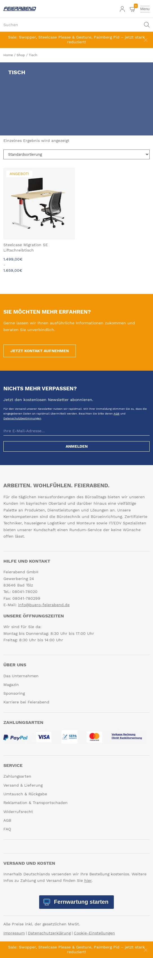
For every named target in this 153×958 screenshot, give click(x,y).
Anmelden (77, 446)
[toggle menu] (145, 9)
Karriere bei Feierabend (26, 702)
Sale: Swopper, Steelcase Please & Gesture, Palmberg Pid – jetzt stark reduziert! (76, 39)
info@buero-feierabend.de (44, 605)
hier (88, 880)
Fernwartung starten (80, 902)
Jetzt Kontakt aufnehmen (39, 350)
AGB (116, 413)
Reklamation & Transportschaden (35, 802)
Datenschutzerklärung (49, 933)
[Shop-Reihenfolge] (76, 154)
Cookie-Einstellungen (94, 933)
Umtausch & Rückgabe (25, 794)
